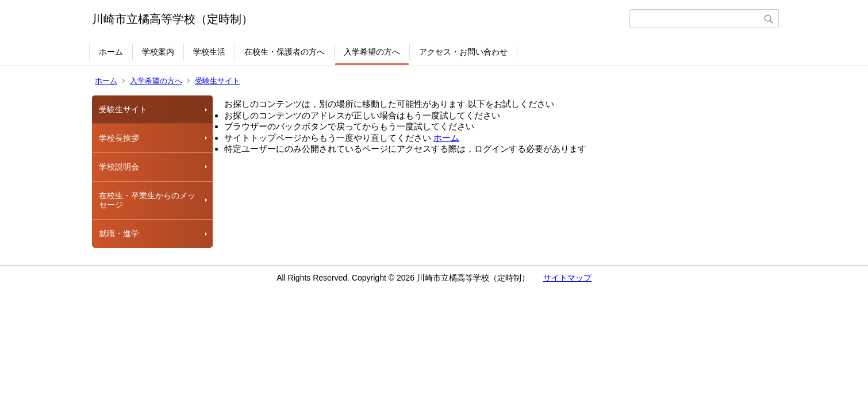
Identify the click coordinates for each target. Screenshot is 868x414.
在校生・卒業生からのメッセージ (147, 200)
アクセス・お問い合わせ (463, 51)
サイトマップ (567, 277)
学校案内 (158, 51)
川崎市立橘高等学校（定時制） (172, 19)
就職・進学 (119, 233)
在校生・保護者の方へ (284, 51)
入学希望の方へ (372, 51)
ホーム (111, 51)
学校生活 (209, 51)
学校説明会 (119, 166)
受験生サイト (217, 80)
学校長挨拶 (119, 138)
